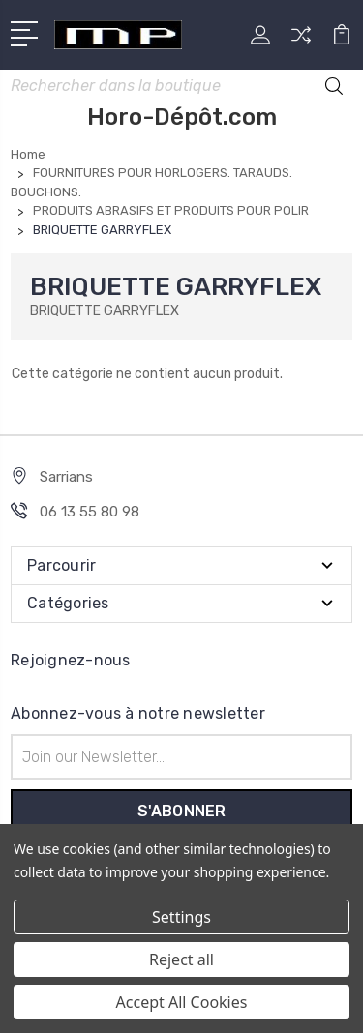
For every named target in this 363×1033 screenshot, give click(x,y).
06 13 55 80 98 (89, 511)
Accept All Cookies (182, 1002)
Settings (181, 917)
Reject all (181, 959)
